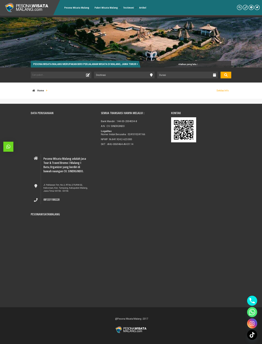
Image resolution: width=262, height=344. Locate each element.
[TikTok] (252, 335)
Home (37, 90)
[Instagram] (252, 323)
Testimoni (128, 7)
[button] (8, 147)
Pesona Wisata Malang (76, 7)
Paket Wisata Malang (106, 7)
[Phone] (252, 301)
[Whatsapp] (252, 312)
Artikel (142, 7)
